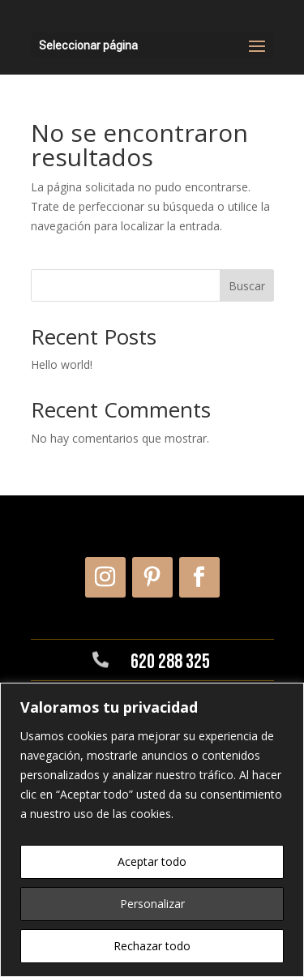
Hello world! (61, 364)
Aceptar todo (152, 861)
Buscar (247, 286)
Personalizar (152, 903)
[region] (152, 830)
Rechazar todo (152, 945)
